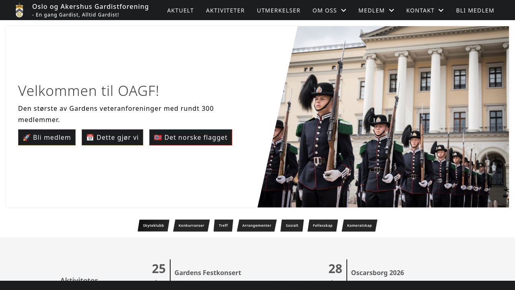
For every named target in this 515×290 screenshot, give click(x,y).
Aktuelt (180, 10)
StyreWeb (320, 285)
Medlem (376, 10)
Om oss (329, 10)
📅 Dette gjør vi (112, 137)
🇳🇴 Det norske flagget (190, 137)
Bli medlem (475, 10)
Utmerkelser (278, 10)
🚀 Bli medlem (47, 137)
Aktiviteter (225, 10)
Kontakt (425, 10)
